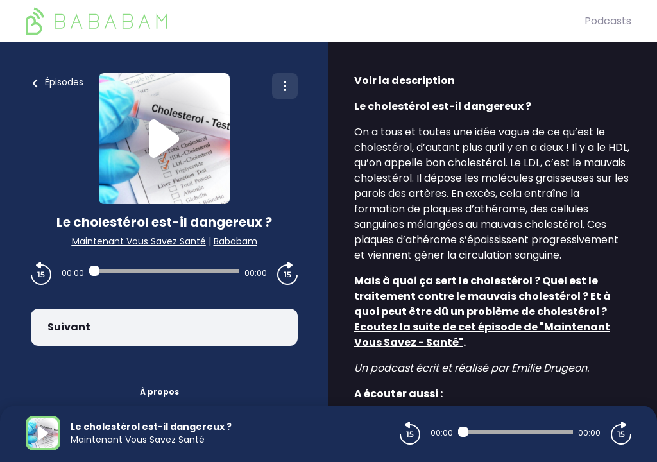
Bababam (235, 241)
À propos (159, 391)
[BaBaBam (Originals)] (305, 21)
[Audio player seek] (164, 271)
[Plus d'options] (285, 86)
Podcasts (607, 20)
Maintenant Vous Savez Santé (139, 241)
